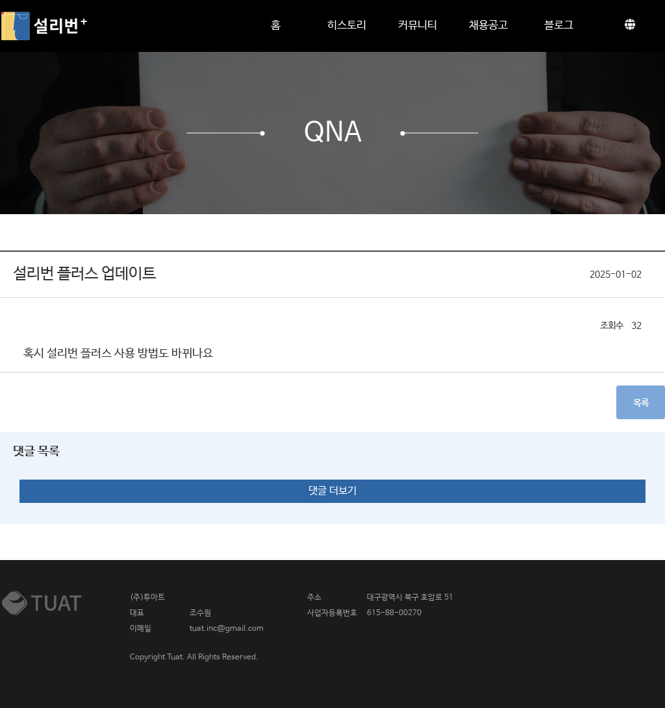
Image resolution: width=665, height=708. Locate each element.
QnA (333, 133)
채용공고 (488, 25)
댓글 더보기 (332, 491)
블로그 (558, 25)
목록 (641, 403)
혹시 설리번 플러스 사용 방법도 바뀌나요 (118, 353)
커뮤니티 (417, 25)
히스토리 (346, 25)
